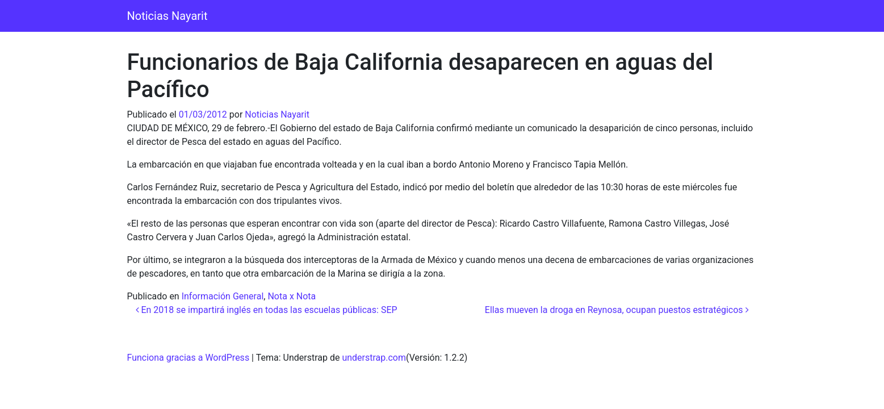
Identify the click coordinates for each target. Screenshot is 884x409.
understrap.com (374, 357)
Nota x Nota (291, 296)
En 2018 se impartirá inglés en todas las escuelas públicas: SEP (266, 309)
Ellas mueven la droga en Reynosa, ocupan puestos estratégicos (617, 309)
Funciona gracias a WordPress (188, 357)
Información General (223, 296)
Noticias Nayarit (167, 16)
